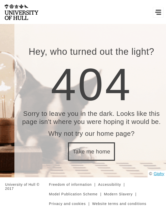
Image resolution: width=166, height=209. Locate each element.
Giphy (159, 174)
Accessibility (109, 184)
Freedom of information (70, 184)
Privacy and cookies (67, 204)
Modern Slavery (118, 194)
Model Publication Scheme (73, 194)
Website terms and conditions (119, 204)
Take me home (91, 151)
